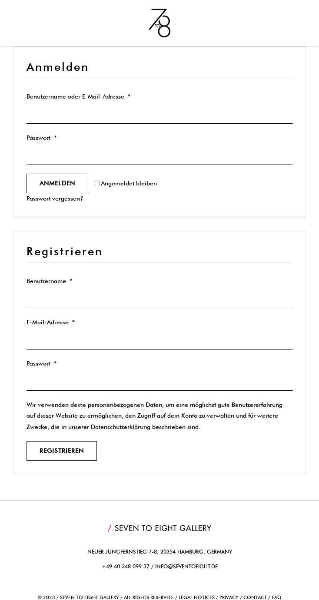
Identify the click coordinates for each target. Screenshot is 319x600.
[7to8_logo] (159, 11)
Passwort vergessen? (55, 198)
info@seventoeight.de (186, 566)
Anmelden (57, 183)
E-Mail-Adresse (51, 322)
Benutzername (49, 280)
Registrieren (62, 450)
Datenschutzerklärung (120, 426)
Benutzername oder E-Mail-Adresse (78, 96)
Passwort (41, 137)
